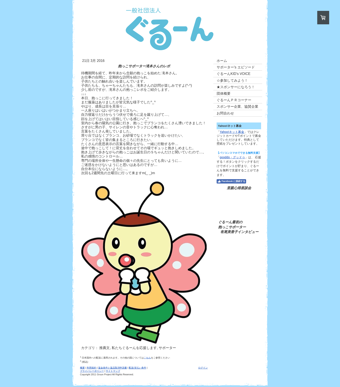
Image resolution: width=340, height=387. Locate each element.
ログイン (203, 367)
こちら (147, 357)
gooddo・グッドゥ (232, 157)
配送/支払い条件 (137, 367)
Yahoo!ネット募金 (232, 132)
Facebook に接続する (231, 181)
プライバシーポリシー (92, 371)
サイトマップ (113, 371)
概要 (82, 367)
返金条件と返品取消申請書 (112, 367)
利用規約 (91, 367)
